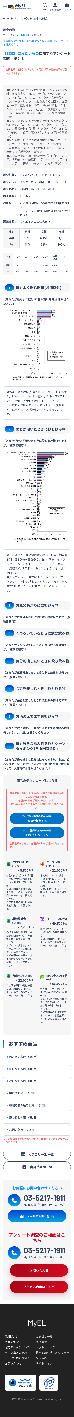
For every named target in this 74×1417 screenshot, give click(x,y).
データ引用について (17, 1358)
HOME (6, 18)
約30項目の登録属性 (51, 211)
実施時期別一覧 (37, 1166)
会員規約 (41, 1358)
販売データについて (17, 1347)
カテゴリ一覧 (21, 18)
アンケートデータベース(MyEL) (19, 7)
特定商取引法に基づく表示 (52, 1353)
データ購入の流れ (16, 1353)
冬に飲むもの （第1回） (23, 1069)
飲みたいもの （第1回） (23, 1057)
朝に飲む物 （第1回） (21, 1093)
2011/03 (37, 35)
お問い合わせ (13, 1363)
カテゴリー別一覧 (37, 1154)
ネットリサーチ (45, 1347)
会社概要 (41, 1342)
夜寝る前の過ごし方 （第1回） (27, 1105)
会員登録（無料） (15, 69)
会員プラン (12, 1342)
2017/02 (8, 35)
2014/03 (23, 35)
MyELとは (11, 1336)
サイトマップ (44, 1363)
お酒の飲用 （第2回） (21, 1130)
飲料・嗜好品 (40, 18)
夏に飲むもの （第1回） (23, 1081)
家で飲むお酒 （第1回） (23, 1117)
